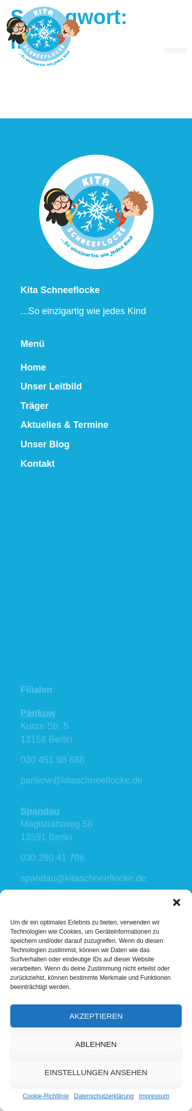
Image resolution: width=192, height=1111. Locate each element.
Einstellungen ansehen (96, 1072)
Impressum (154, 1096)
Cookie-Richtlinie (46, 1096)
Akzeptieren (95, 1016)
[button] (177, 902)
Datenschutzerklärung (104, 1096)
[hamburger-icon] (175, 36)
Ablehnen (96, 1044)
